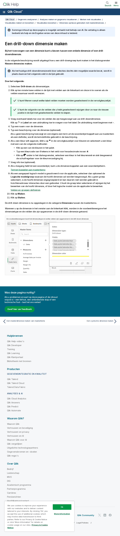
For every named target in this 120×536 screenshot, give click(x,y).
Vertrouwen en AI (15, 436)
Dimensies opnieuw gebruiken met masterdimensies (81, 23)
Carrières (11, 493)
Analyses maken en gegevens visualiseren (58, 19)
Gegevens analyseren (27, 19)
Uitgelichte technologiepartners (22, 448)
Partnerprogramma (16, 489)
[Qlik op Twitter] (99, 515)
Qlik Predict (12, 406)
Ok (62, 507)
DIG (8, 481)
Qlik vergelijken (14, 444)
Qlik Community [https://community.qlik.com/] (85, 515)
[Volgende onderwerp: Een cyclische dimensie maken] (89, 321)
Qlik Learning (13, 353)
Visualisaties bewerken (47, 23)
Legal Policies (82, 523)
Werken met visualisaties (90, 19)
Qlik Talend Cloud (15, 383)
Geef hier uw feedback (19, 309)
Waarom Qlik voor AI (17, 440)
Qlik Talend (12, 379)
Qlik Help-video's (15, 341)
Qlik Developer (14, 345)
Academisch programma (19, 485)
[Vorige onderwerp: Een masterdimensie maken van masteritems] (30, 321)
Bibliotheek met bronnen (19, 361)
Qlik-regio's (13, 455)
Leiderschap (13, 473)
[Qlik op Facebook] (110, 515)
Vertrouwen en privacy (18, 432)
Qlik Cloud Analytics (16, 398)
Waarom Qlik (13, 424)
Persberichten (14, 497)
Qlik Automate (14, 410)
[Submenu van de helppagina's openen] (4, 12)
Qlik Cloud (15, 11)
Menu (116, 5)
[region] (39, 516)
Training (11, 349)
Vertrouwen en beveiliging (20, 428)
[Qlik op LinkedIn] (105, 515)
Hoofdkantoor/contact (18, 501)
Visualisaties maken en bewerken (19, 23)
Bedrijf (10, 469)
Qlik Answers (13, 402)
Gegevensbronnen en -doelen (22, 452)
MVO (9, 477)
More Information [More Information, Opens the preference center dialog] (62, 514)
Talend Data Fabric (16, 387)
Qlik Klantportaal (15, 357)
